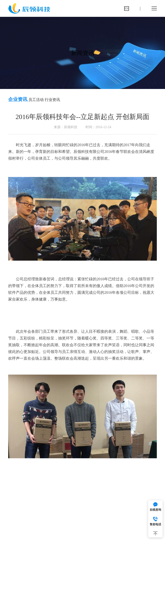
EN (126, 8)
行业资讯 (52, 100)
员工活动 (36, 100)
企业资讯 (17, 99)
